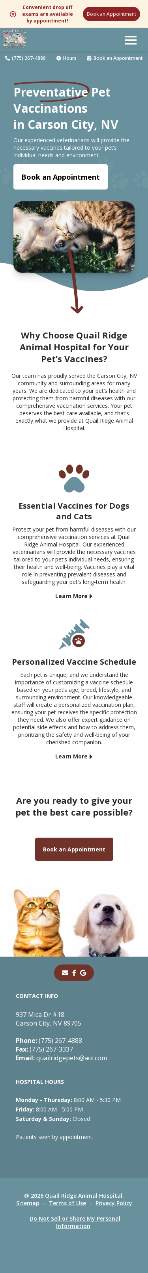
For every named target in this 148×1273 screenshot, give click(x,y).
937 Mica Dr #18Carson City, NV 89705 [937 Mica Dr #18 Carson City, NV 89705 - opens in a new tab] (48, 1019)
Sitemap (27, 1203)
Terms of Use (67, 1203)
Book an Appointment (111, 14)
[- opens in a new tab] (74, 972)
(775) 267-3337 (44, 1049)
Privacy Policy (114, 1203)
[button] (131, 40)
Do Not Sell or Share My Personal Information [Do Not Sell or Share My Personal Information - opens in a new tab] (75, 1222)
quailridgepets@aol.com (61, 1058)
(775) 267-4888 (25, 58)
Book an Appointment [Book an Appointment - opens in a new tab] (60, 177)
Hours (66, 58)
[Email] (65, 972)
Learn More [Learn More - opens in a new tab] (71, 596)
